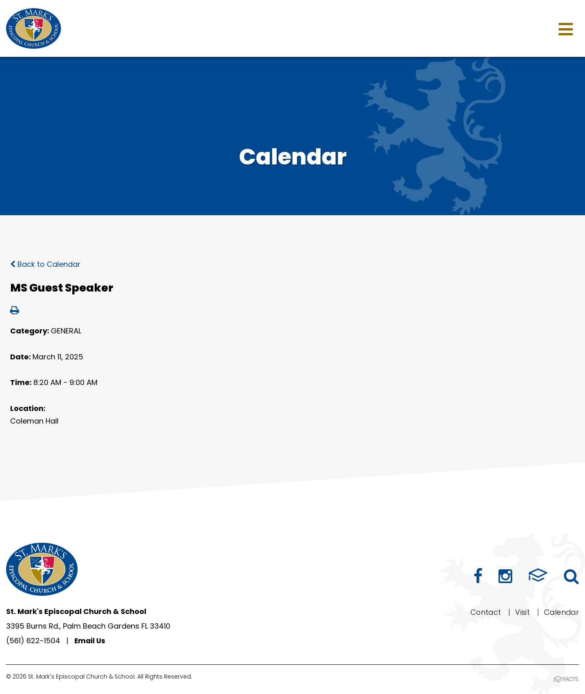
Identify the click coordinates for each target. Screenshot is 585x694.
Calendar (561, 612)
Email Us (90, 641)
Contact (484, 612)
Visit (521, 612)
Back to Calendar (45, 264)
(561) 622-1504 (33, 641)
